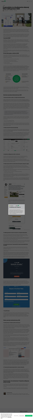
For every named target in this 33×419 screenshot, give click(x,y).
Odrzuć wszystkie (21, 415)
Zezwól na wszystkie (28, 415)
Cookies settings (16, 415)
